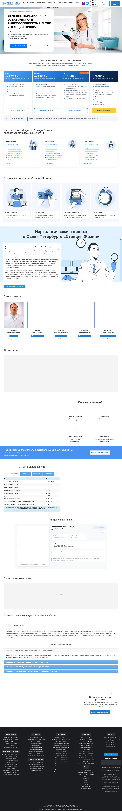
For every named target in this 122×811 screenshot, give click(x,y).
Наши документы (86, 786)
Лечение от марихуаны (61, 767)
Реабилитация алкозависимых (36, 739)
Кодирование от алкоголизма (53, 157)
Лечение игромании (90, 157)
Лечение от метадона (61, 770)
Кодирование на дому (11, 756)
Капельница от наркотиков (14, 149)
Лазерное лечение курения (36, 766)
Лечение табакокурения (36, 762)
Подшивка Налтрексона (14, 153)
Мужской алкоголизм (36, 749)
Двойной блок (11, 768)
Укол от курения (36, 770)
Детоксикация (36, 745)
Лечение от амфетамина (61, 753)
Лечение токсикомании (86, 755)
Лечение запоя (50, 151)
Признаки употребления (14, 155)
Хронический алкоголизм (36, 753)
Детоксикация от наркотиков (15, 146)
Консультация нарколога (86, 739)
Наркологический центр (91, 159)
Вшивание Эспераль (51, 159)
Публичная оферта (72, 809)
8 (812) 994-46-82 (95, 1)
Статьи (86, 784)
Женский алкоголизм (36, 747)
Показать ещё (10, 163)
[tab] (15, 474)
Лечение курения (89, 153)
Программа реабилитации (86, 772)
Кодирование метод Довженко (54, 155)
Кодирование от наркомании (15, 151)
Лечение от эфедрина (61, 774)
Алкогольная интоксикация (36, 755)
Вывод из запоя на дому (52, 146)
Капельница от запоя (51, 149)
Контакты (86, 778)
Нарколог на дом (86, 737)
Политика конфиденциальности (46, 809)
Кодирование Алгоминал (11, 772)
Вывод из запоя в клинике (10, 739)
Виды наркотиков (61, 741)
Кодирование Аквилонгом (11, 770)
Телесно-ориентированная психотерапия (86, 760)
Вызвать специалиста (18, 110)
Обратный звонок (111, 755)
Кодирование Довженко (36, 768)
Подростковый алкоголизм (36, 751)
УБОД (9, 159)
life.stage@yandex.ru (111, 746)
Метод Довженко (11, 762)
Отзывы (86, 782)
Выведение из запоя (11, 741)
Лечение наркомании (13, 144)
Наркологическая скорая (86, 753)
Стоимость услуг (86, 788)
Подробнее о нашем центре (14, 286)
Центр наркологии (86, 770)
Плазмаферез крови (36, 743)
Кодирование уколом (11, 764)
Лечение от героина (61, 759)
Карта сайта (80, 809)
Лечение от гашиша (61, 757)
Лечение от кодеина (61, 761)
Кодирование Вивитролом (11, 774)
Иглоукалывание (36, 741)
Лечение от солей (61, 749)
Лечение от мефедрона (61, 772)
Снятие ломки (86, 749)
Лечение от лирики (61, 765)
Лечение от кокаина (61, 763)
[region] (61, 30)
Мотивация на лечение (86, 757)
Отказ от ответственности (61, 809)
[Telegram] (112, 750)
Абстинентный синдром (11, 747)
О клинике (86, 780)
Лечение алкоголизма (51, 144)
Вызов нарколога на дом (91, 144)
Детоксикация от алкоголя (53, 153)
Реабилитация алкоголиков (92, 149)
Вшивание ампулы (11, 758)
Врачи (86, 776)
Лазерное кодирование (11, 760)
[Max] (109, 750)
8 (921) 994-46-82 (95, 5)
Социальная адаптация (86, 743)
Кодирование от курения (91, 155)
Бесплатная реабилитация (86, 763)
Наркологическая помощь (91, 151)
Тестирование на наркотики (15, 157)
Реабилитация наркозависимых (93, 146)
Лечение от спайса (61, 751)
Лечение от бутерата (61, 755)
